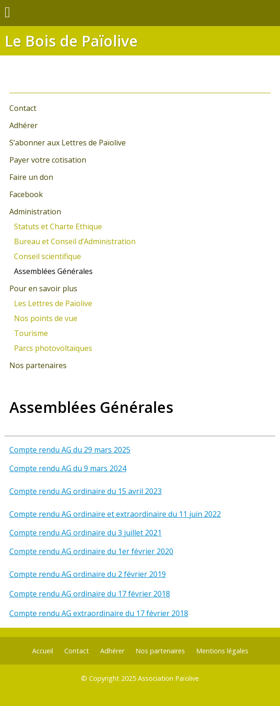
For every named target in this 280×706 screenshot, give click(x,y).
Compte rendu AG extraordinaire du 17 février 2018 (98, 613)
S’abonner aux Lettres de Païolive (67, 142)
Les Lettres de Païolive (53, 303)
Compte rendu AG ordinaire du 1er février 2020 (91, 551)
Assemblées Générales (53, 271)
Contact (22, 108)
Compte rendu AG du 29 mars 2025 (69, 450)
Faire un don (31, 177)
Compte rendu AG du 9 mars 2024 (67, 468)
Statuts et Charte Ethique (58, 226)
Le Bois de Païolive (71, 41)
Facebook (26, 194)
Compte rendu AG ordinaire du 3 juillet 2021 (85, 533)
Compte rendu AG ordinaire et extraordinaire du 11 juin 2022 (115, 514)
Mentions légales (222, 650)
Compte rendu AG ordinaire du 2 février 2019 (87, 574)
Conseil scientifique (47, 256)
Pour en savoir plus (43, 288)
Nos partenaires (38, 365)
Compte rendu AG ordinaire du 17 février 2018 (89, 594)
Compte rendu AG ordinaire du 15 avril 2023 (85, 491)
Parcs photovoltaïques (53, 348)
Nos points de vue (45, 318)
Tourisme (31, 333)
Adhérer (23, 125)
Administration (35, 211)
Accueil (42, 650)
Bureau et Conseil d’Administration (75, 241)
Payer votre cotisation (47, 160)
